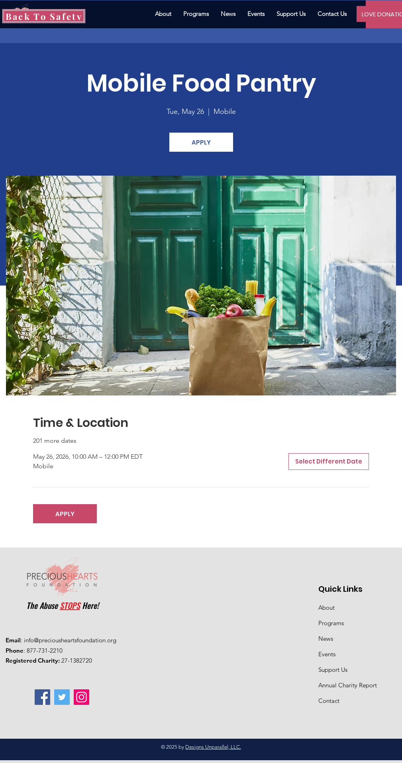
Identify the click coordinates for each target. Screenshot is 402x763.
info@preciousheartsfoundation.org (70, 640)
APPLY (201, 142)
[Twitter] (62, 697)
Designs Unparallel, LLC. (213, 747)
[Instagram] (81, 697)
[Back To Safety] (43, 16)
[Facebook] (42, 697)
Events (326, 654)
